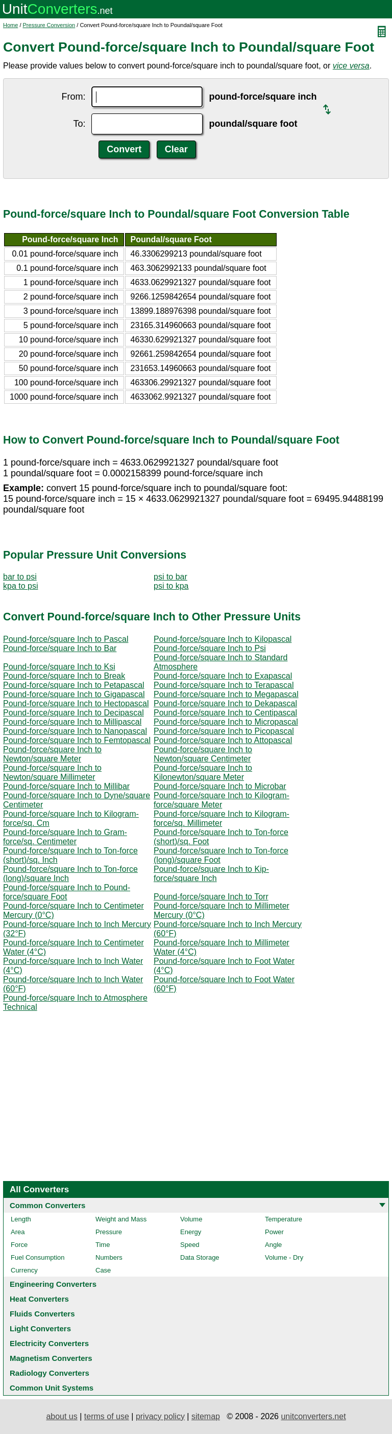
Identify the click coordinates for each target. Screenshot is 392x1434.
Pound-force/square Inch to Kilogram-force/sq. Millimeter (221, 818)
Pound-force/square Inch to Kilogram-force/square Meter (221, 800)
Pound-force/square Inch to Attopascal (223, 740)
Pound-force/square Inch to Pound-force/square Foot (66, 892)
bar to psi (20, 576)
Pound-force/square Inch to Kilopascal (222, 639)
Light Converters (40, 1328)
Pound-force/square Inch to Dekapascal (225, 703)
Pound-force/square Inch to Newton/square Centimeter (203, 754)
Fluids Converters (42, 1313)
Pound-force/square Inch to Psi (210, 648)
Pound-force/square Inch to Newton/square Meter (52, 754)
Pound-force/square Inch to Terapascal (224, 685)
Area (17, 1232)
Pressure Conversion (49, 25)
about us (61, 1416)
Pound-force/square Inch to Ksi (59, 666)
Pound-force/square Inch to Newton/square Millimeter (52, 772)
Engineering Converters (53, 1284)
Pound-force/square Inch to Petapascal (73, 685)
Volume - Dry (284, 1257)
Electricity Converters (49, 1343)
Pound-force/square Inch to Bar (59, 648)
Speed (190, 1244)
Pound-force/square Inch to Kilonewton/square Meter (203, 772)
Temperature (283, 1219)
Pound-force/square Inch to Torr (211, 896)
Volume (191, 1219)
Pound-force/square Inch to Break (64, 676)
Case (103, 1270)
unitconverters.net (313, 1416)
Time (102, 1244)
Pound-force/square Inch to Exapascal (223, 676)
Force (19, 1244)
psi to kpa (171, 586)
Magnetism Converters (51, 1358)
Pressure (108, 1232)
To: (79, 124)
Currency (24, 1270)
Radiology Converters (49, 1373)
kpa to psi (20, 586)
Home (10, 25)
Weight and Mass (120, 1219)
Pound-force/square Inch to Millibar (66, 786)
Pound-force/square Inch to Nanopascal (75, 731)
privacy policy (160, 1416)
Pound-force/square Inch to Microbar (220, 786)
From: (73, 96)
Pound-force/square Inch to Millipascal (72, 722)
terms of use (106, 1416)
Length (21, 1219)
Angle (273, 1244)
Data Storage (199, 1257)
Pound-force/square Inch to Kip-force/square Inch (211, 874)
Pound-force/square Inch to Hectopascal (76, 703)
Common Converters (47, 1205)
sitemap (205, 1416)
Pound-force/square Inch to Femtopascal (77, 740)
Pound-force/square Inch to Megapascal (226, 694)
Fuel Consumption (38, 1257)
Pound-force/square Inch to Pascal (65, 639)
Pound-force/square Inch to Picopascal (224, 731)
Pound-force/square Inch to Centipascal (225, 712)
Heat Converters (39, 1298)
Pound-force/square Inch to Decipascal (73, 712)
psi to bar (170, 576)
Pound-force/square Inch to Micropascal (226, 722)
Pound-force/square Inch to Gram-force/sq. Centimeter (65, 837)
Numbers (108, 1257)
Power (274, 1232)
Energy (190, 1232)
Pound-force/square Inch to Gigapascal (74, 694)
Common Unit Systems (51, 1387)
